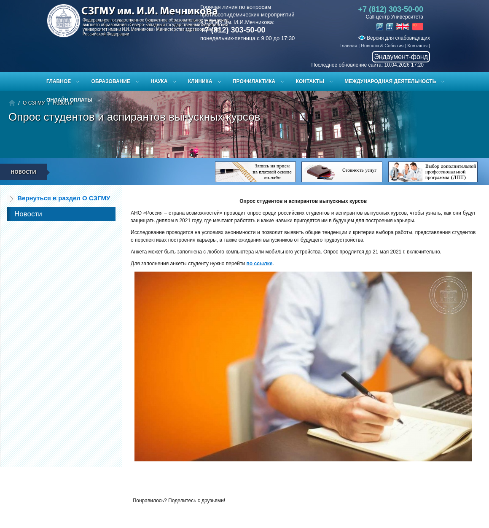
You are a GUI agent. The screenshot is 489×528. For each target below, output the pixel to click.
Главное (58, 81)
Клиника (200, 81)
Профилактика (254, 81)
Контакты (418, 45)
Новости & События (382, 45)
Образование (110, 81)
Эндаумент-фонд (401, 56)
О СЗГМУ (34, 103)
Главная (348, 45)
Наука (158, 81)
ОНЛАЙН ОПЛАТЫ (69, 100)
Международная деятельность (390, 81)
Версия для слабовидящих (394, 38)
